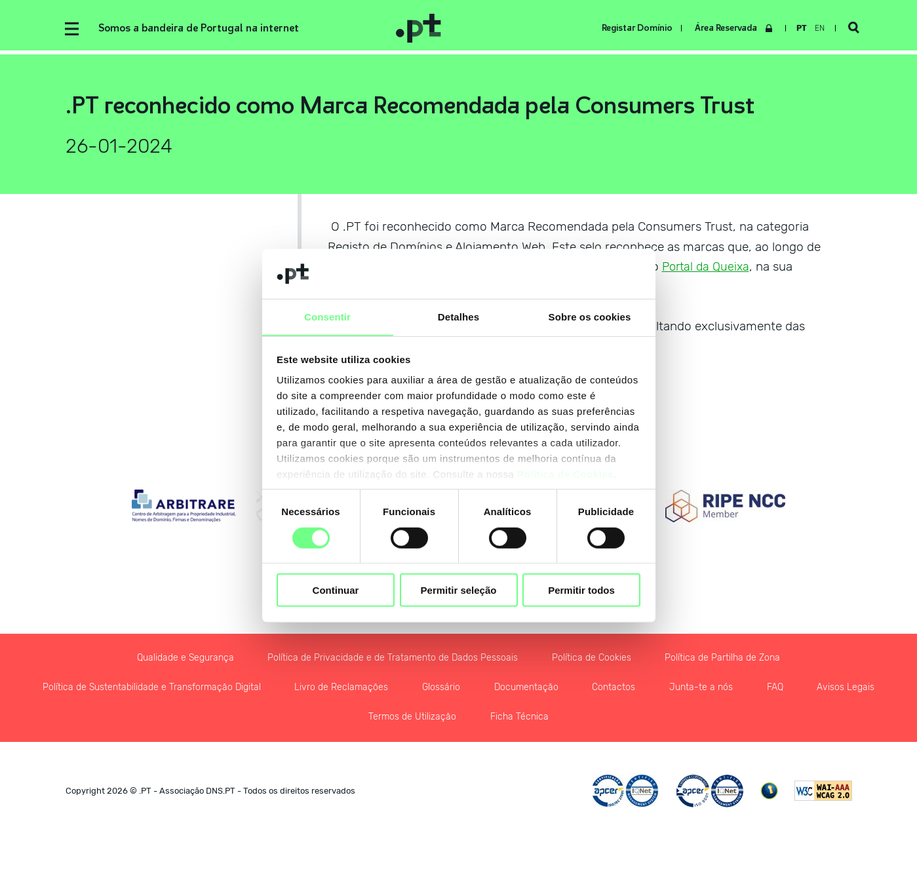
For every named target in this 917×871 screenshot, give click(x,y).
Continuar (336, 590)
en (818, 28)
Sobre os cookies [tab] (590, 316)
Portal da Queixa (708, 268)
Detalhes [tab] (458, 316)
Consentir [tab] (327, 316)
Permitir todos (581, 590)
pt (800, 28)
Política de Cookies (565, 474)
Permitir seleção (459, 590)
